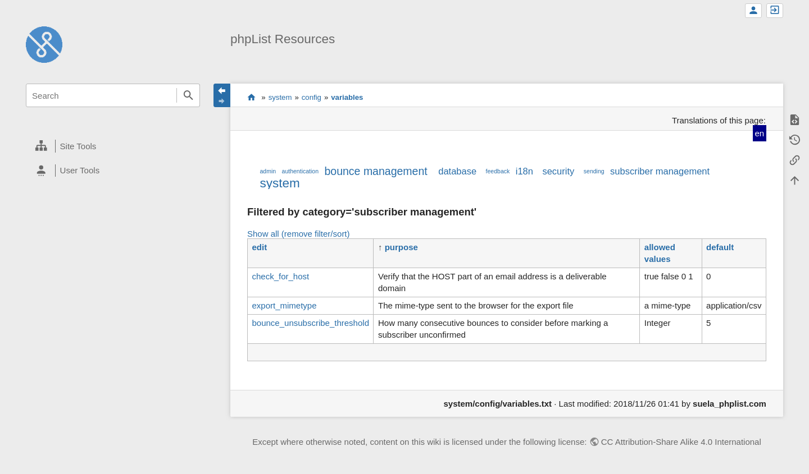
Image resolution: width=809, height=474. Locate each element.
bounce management (375, 171)
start (251, 97)
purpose (401, 247)
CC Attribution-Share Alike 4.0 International (681, 442)
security (558, 171)
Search (188, 95)
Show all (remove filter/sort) (298, 233)
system (280, 97)
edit (259, 247)
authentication (300, 171)
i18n (524, 171)
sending (594, 171)
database (457, 171)
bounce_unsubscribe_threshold (310, 323)
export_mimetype (284, 305)
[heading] (112, 146)
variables (347, 97)
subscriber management (660, 171)
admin (268, 171)
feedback (498, 171)
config (311, 97)
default (720, 247)
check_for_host (280, 276)
